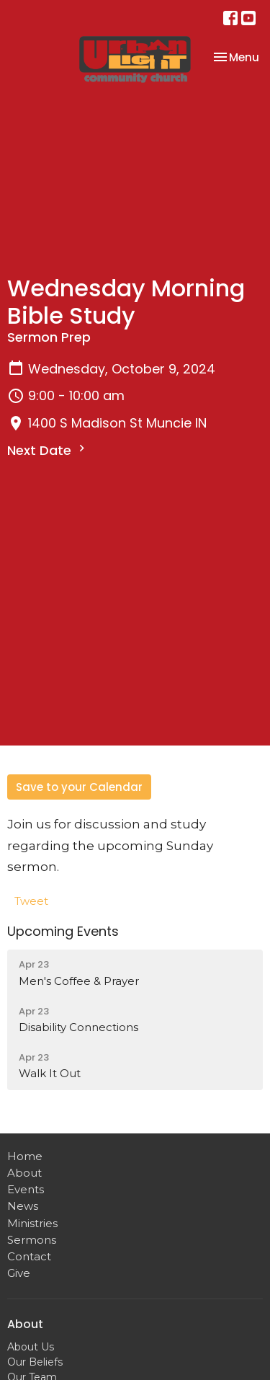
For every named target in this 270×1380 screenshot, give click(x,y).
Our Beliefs (35, 1361)
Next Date (48, 450)
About (24, 1173)
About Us (30, 1346)
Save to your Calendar (79, 787)
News (22, 1206)
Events (25, 1189)
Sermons (31, 1240)
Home (24, 1156)
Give (18, 1273)
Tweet (31, 901)
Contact (29, 1256)
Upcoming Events (63, 931)
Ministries (32, 1223)
